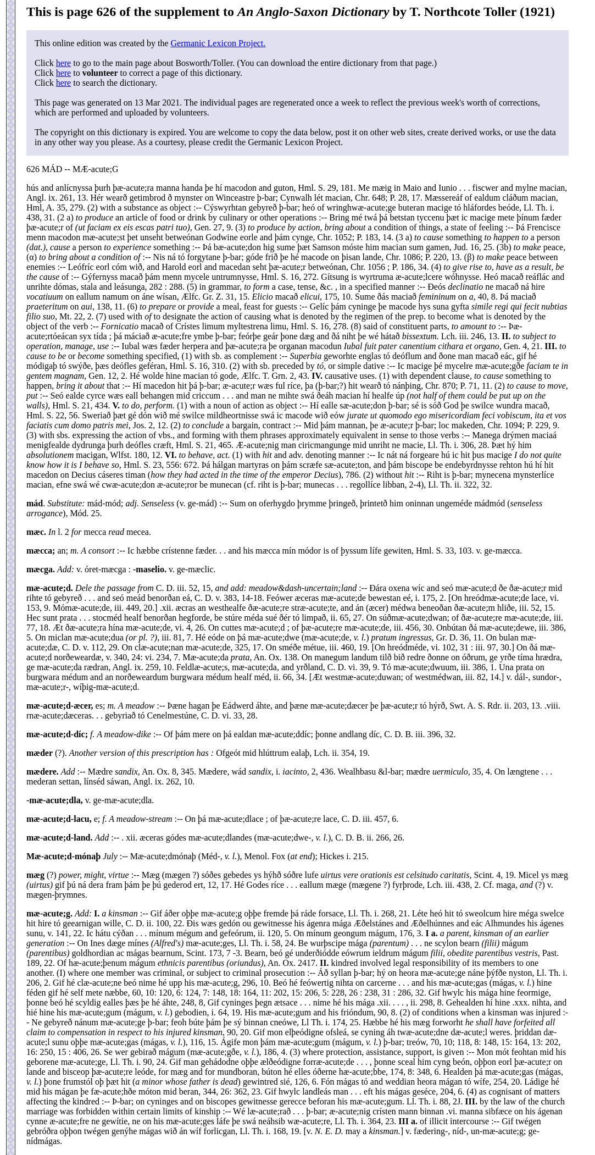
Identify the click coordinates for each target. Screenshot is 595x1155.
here (63, 63)
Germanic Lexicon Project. (217, 43)
